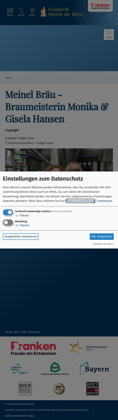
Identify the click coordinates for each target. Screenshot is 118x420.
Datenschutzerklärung (80, 201)
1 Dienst (22, 215)
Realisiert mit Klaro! (103, 244)
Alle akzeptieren (101, 236)
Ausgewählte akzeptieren (20, 236)
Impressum (105, 201)
